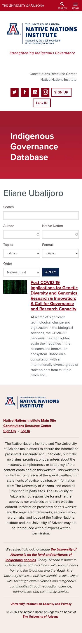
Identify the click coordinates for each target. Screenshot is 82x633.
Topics (8, 245)
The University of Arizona (41, 616)
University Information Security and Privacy (41, 604)
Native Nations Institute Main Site (29, 420)
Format (47, 245)
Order (7, 264)
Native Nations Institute (58, 79)
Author (8, 226)
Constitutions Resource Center (53, 74)
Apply (50, 272)
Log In (42, 103)
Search (8, 207)
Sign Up (61, 92)
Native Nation (52, 226)
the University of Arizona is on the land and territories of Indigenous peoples (41, 554)
